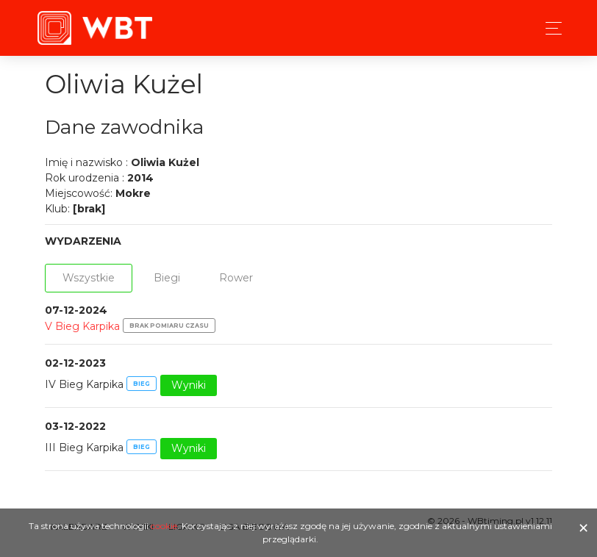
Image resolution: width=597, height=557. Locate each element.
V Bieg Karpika (82, 326)
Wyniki (188, 385)
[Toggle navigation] (549, 28)
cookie (164, 525)
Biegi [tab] (167, 277)
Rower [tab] (236, 277)
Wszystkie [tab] (88, 277)
